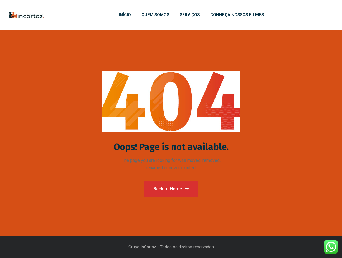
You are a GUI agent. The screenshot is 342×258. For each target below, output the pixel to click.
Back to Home (171, 188)
